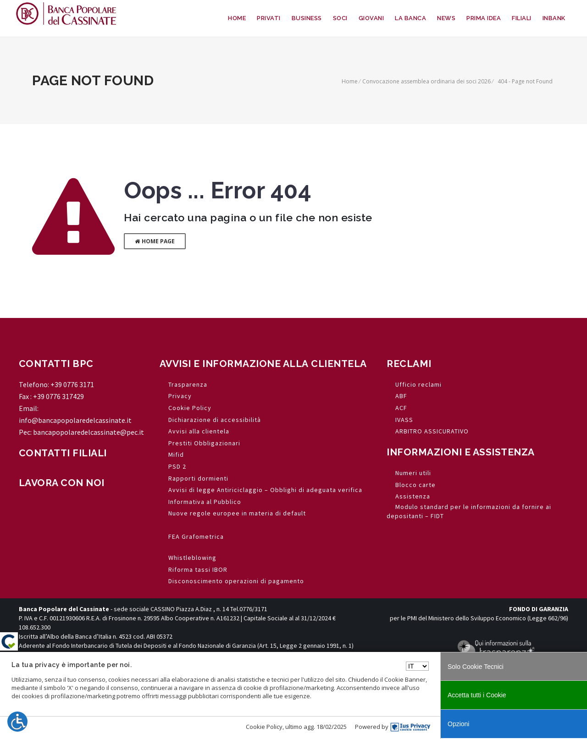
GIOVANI (371, 18)
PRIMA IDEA (483, 18)
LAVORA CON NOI (62, 482)
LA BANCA (410, 18)
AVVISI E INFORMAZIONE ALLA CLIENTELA (263, 363)
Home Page (155, 241)
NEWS (446, 18)
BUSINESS (307, 18)
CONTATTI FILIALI (63, 453)
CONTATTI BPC (56, 363)
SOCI (340, 18)
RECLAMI (409, 363)
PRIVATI (269, 18)
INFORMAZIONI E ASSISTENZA (461, 452)
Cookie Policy (264, 727)
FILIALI (522, 18)
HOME (237, 18)
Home (350, 81)
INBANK (554, 18)
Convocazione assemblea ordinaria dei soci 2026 (426, 81)
